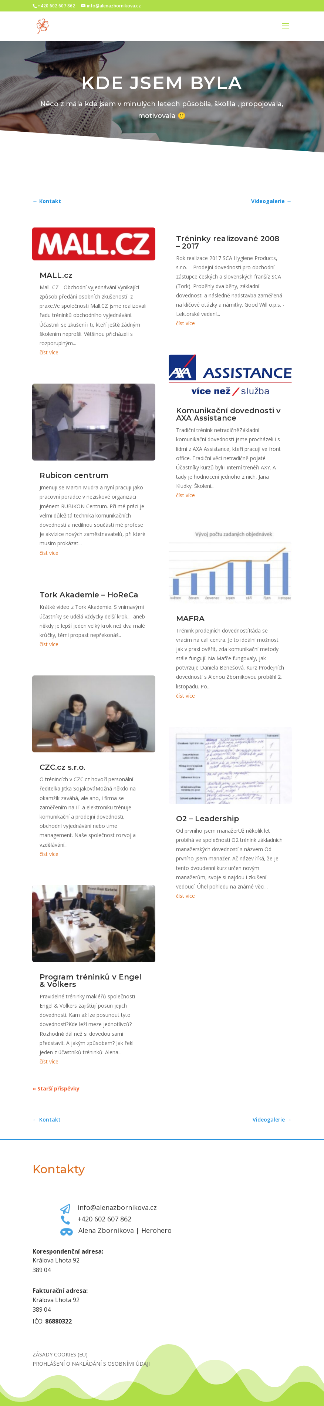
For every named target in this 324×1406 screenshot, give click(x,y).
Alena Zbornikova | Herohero (125, 1230)
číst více (49, 352)
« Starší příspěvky (56, 1088)
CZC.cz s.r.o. (62, 767)
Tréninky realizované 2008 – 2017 (227, 242)
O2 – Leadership (207, 818)
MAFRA (190, 618)
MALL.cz (56, 275)
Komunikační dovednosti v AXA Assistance (228, 414)
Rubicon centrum (74, 475)
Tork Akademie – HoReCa (89, 594)
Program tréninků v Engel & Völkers (90, 980)
